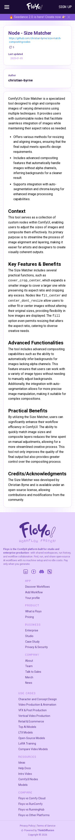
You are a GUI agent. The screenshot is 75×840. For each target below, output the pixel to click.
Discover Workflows (37, 586)
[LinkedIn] (25, 571)
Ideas (21, 762)
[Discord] (41, 571)
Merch (29, 677)
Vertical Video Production (34, 715)
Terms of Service (46, 825)
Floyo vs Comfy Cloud (31, 798)
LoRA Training (27, 743)
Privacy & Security (36, 647)
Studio (29, 636)
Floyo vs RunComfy (30, 804)
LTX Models (25, 732)
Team (29, 666)
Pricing (29, 617)
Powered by (39, 830)
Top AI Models (27, 726)
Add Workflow (34, 592)
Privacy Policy (27, 825)
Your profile (32, 598)
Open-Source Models (31, 738)
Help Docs (24, 768)
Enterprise (31, 630)
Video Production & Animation (37, 704)
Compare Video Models (33, 749)
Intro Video (25, 773)
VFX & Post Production (32, 710)
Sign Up (65, 6)
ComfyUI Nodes (28, 779)
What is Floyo (33, 611)
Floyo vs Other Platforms (34, 815)
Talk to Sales (33, 671)
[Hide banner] (69, 17)
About (29, 660)
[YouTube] (33, 571)
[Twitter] (49, 571)
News (28, 682)
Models (23, 784)
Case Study (32, 641)
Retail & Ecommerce (31, 721)
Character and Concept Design (37, 699)
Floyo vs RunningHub (31, 809)
